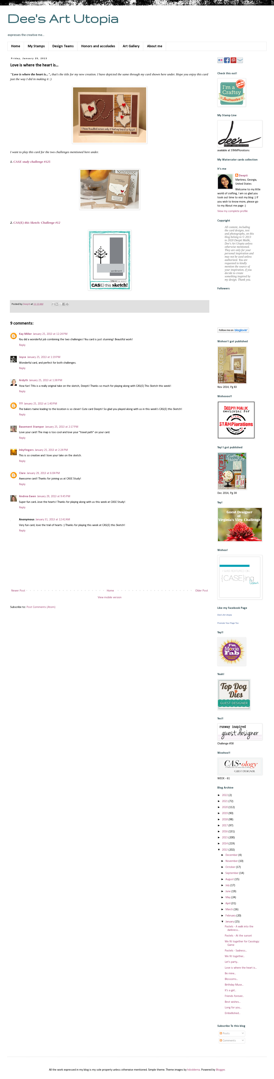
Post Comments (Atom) (40, 607)
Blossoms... (231, 979)
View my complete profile (232, 211)
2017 (225, 825)
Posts (225, 1033)
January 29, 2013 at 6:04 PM (43, 473)
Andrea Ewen (27, 496)
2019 (225, 813)
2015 (225, 837)
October (230, 867)
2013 (225, 849)
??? (21, 403)
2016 (225, 831)
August (230, 879)
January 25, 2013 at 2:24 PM (51, 450)
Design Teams (63, 46)
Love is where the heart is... (241, 967)
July (227, 885)
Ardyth (23, 380)
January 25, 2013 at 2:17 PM (61, 426)
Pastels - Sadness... (236, 950)
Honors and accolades (98, 46)
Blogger (220, 1069)
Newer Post (18, 590)
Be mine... (230, 973)
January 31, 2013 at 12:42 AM (52, 519)
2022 (225, 795)
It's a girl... (230, 990)
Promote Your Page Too (228, 623)
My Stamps (36, 46)
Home (15, 46)
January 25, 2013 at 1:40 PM (40, 403)
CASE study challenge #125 (32, 161)
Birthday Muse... (234, 984)
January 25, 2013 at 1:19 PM (43, 357)
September (232, 873)
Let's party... (231, 962)
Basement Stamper (31, 426)
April (228, 903)
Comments (228, 1040)
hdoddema (193, 1069)
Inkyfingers (26, 450)
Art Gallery (131, 46)
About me (154, 46)
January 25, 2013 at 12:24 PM (50, 334)
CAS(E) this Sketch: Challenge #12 (37, 222)
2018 (225, 819)
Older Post (201, 590)
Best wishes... (233, 1002)
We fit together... (235, 956)
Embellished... (232, 1013)
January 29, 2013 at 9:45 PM (53, 496)
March (229, 909)
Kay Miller (25, 334)
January (230, 921)
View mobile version (109, 597)
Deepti (243, 175)
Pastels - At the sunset (238, 935)
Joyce (22, 357)
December (231, 855)
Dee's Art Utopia (63, 18)
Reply (22, 345)
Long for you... (233, 1007)
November (232, 861)
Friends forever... (234, 996)
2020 (225, 807)
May (228, 897)
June (228, 891)
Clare (22, 473)
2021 (225, 801)
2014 (225, 843)
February (230, 915)
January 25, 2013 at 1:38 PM (45, 380)
